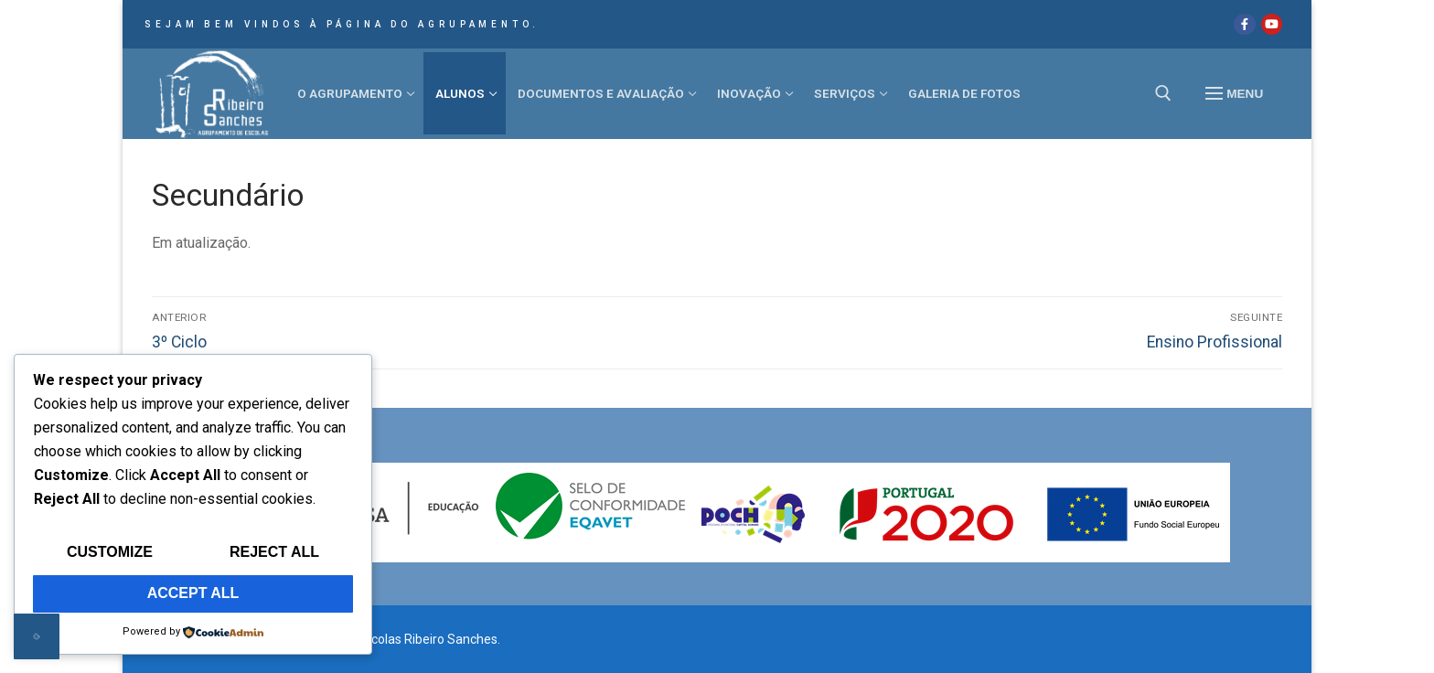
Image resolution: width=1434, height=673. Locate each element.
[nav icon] (1234, 94)
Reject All (274, 552)
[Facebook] (1244, 24)
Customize (110, 552)
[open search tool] (1163, 93)
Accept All (193, 593)
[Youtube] (1271, 24)
